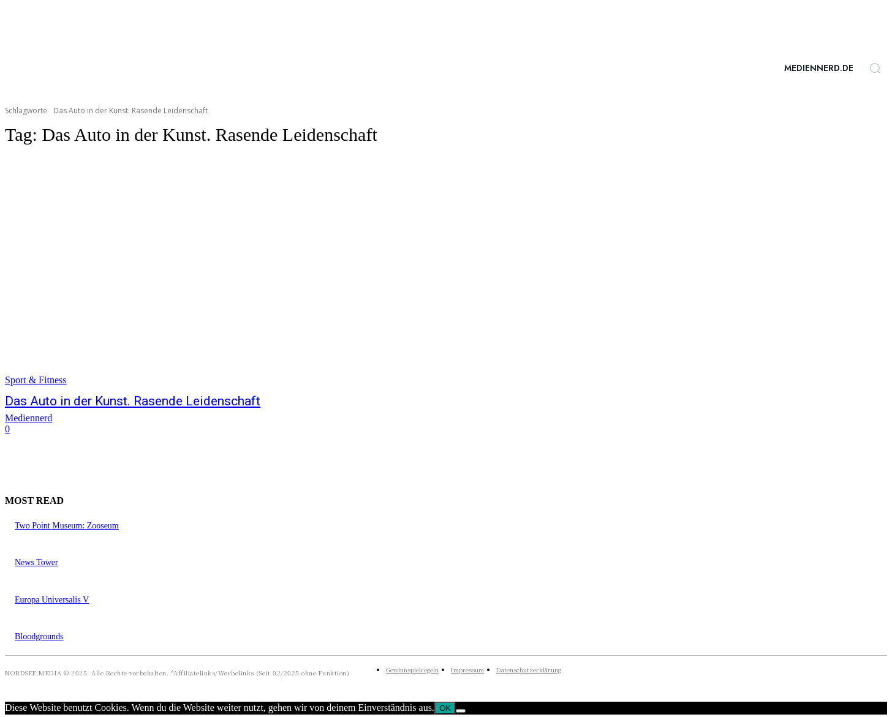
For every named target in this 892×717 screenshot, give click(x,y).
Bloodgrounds (39, 636)
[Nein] (461, 711)
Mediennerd (28, 418)
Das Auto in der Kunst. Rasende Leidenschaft (132, 401)
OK (445, 708)
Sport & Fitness (35, 380)
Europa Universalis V (52, 599)
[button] (875, 68)
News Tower (36, 562)
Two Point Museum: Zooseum (67, 525)
